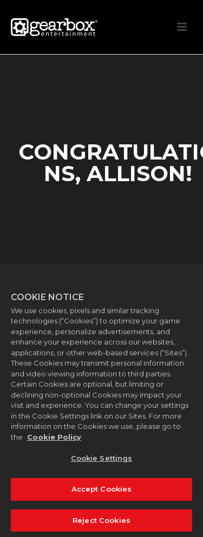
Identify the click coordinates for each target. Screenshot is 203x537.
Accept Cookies (101, 491)
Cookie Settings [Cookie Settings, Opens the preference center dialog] (102, 460)
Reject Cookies (101, 522)
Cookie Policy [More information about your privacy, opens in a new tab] (54, 439)
